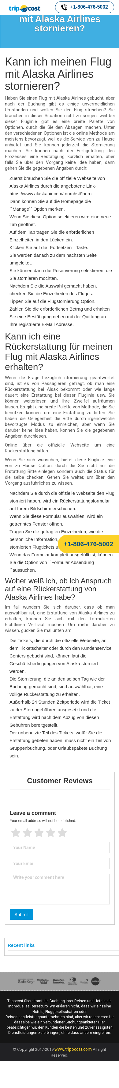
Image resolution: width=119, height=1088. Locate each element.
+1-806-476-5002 (84, 7)
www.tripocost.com (73, 1049)
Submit (21, 914)
